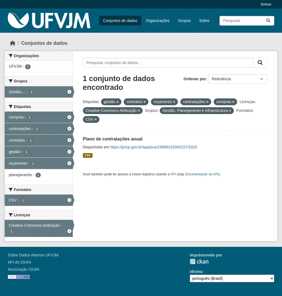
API (173, 174)
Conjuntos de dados (120, 20)
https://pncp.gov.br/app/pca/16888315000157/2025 (153, 147)
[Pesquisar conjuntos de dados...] (246, 21)
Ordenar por (195, 79)
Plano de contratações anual (113, 139)
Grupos (184, 20)
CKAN (199, 261)
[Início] (12, 43)
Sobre (204, 20)
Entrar (266, 4)
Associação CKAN (23, 269)
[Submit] (268, 21)
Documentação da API (202, 174)
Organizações (157, 20)
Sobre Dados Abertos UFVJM (33, 255)
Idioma (196, 271)
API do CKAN (19, 262)
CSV (88, 155)
